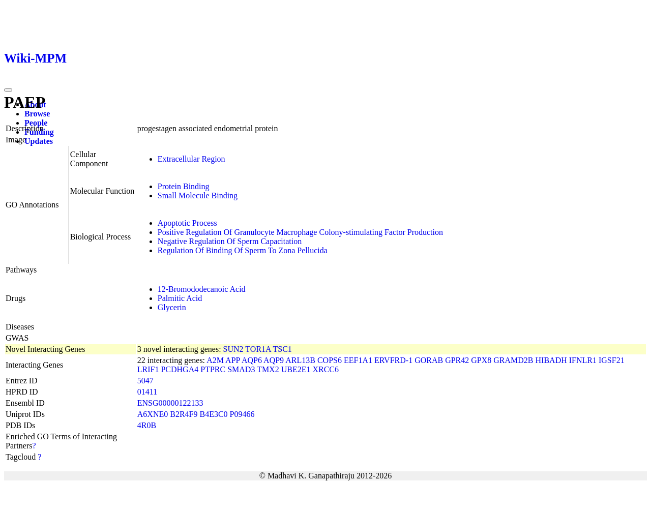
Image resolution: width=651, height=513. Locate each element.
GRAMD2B (513, 360)
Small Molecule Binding (198, 195)
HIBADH (551, 360)
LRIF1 (148, 369)
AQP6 (252, 360)
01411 (147, 391)
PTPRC (212, 369)
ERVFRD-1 (393, 360)
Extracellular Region (191, 159)
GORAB (429, 360)
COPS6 (329, 360)
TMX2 (268, 369)
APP (232, 360)
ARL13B (300, 360)
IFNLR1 (583, 360)
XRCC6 (325, 369)
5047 (145, 380)
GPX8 (481, 360)
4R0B (146, 425)
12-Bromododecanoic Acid (202, 289)
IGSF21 (612, 360)
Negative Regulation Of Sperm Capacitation (230, 241)
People (35, 122)
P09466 (242, 414)
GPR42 (457, 360)
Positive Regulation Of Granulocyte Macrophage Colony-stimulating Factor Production (300, 232)
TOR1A (258, 349)
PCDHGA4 (179, 369)
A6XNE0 (152, 414)
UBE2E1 (296, 369)
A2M (215, 360)
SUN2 (233, 349)
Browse (37, 113)
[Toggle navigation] (8, 90)
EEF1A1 (358, 360)
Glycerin (172, 307)
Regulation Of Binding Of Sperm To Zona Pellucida (243, 250)
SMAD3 (241, 369)
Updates (38, 141)
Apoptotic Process (187, 223)
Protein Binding (184, 186)
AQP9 (273, 360)
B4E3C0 (213, 414)
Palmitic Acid (180, 298)
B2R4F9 (183, 414)
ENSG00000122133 (170, 403)
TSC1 (282, 349)
